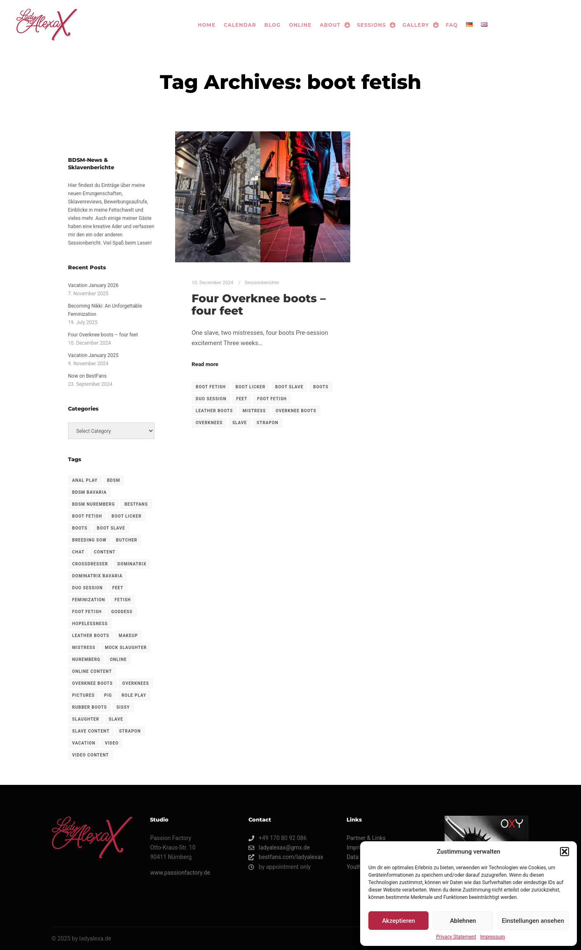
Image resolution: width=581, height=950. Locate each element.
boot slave (289, 387)
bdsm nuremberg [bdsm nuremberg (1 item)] (93, 504)
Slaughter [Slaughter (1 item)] (85, 719)
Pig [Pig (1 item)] (108, 695)
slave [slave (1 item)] (116, 719)
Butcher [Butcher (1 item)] (127, 540)
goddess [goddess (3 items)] (122, 611)
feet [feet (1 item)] (117, 588)
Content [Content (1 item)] (104, 552)
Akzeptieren (398, 920)
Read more (205, 364)
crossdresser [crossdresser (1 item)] (90, 564)
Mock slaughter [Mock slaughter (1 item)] (126, 647)
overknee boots (296, 410)
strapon (268, 422)
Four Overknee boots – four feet (259, 304)
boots (320, 387)
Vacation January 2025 (93, 355)
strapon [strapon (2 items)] (130, 731)
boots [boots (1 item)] (79, 528)
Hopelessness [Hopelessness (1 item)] (90, 623)
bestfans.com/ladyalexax (285, 857)
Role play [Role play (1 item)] (134, 695)
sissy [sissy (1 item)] (123, 707)
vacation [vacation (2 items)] (84, 743)
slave (239, 422)
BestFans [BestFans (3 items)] (136, 504)
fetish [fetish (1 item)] (123, 600)
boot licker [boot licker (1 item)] (127, 516)
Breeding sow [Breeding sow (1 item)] (89, 540)
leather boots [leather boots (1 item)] (90, 635)
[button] (564, 851)
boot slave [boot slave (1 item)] (111, 528)
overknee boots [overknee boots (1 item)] (92, 683)
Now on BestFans (87, 376)
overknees (209, 422)
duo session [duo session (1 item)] (87, 588)
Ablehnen (463, 920)
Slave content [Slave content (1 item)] (91, 731)
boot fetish (211, 387)
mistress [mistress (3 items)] (83, 647)
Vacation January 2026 (93, 285)
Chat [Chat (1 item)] (78, 552)
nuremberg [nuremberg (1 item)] (86, 659)
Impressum (492, 937)
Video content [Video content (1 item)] (90, 755)
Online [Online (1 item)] (118, 659)
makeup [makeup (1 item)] (128, 635)
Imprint (356, 847)
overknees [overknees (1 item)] (135, 683)
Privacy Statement (456, 937)
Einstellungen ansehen (533, 920)
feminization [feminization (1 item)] (88, 600)
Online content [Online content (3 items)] (92, 671)
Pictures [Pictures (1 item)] (83, 695)
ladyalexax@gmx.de (279, 847)
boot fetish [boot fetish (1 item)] (87, 516)
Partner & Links (366, 838)
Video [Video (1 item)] (112, 743)
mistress (254, 410)
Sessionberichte (262, 282)
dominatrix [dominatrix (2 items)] (131, 564)
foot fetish (272, 399)
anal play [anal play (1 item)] (85, 480)
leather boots (214, 410)
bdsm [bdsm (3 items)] (113, 480)
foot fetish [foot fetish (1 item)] (87, 611)
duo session (211, 399)
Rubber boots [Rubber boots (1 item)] (89, 707)
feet (241, 399)
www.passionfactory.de (180, 872)
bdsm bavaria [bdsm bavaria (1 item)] (89, 492)
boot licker (251, 387)
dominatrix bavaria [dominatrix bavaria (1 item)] (97, 576)
